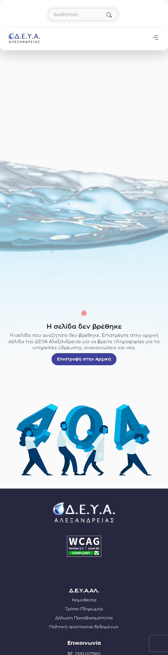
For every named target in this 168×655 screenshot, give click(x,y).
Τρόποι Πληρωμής (84, 608)
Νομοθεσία (84, 599)
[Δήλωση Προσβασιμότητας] (84, 546)
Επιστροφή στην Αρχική (84, 359)
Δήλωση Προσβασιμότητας (84, 617)
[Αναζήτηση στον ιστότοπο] (83, 14)
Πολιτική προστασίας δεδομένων (84, 626)
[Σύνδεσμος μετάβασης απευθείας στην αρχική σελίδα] (24, 37)
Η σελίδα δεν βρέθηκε (84, 326)
